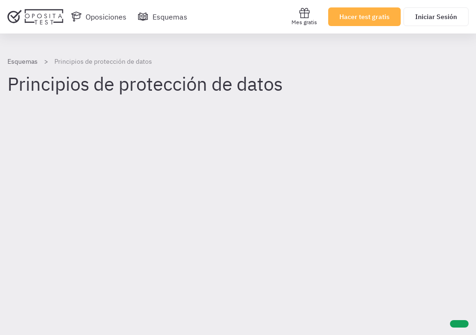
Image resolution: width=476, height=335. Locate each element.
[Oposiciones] (98, 17)
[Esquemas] (162, 17)
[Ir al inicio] (35, 16)
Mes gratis (304, 16)
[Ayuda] (459, 324)
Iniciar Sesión (436, 17)
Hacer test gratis (364, 17)
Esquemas (22, 61)
